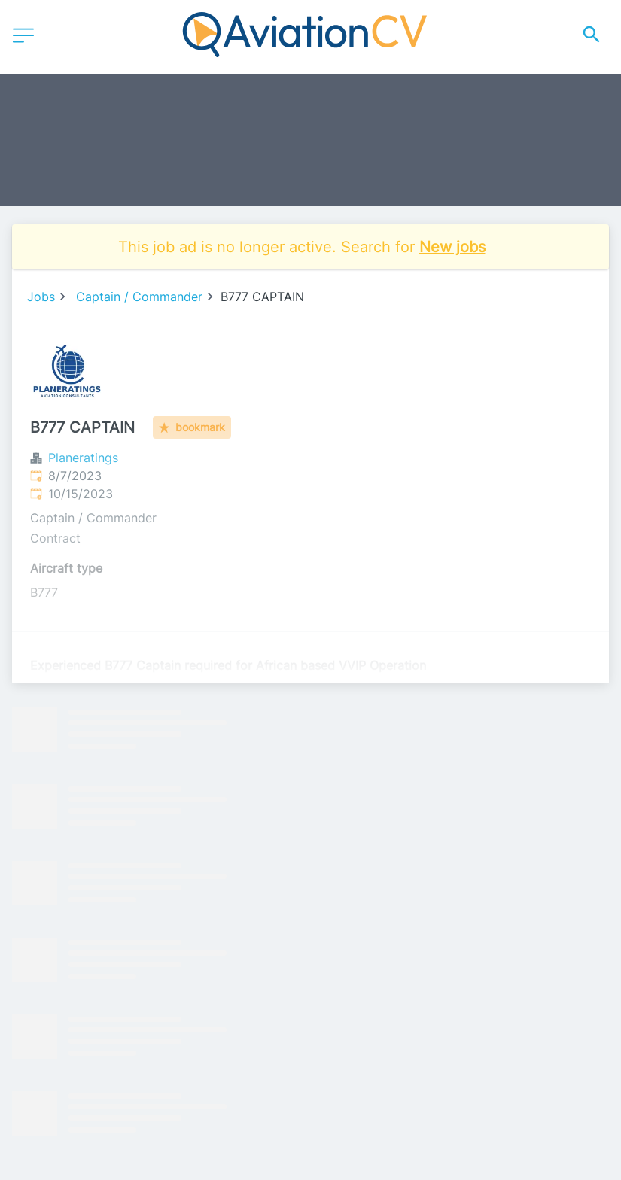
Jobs (41, 296)
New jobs (452, 247)
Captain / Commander (139, 296)
